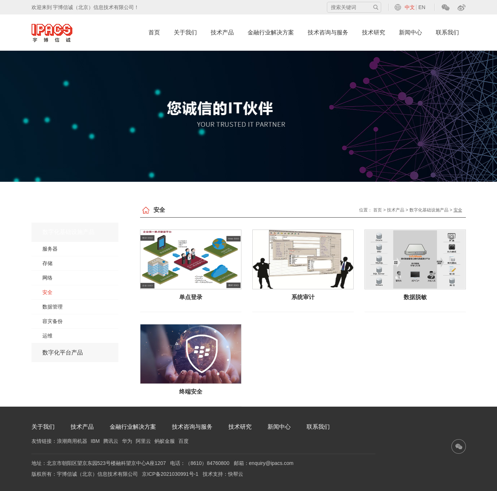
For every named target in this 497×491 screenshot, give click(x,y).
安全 (47, 292)
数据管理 (52, 307)
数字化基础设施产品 (68, 232)
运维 (47, 336)
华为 (127, 441)
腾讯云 (110, 441)
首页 (154, 32)
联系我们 (447, 32)
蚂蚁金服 (165, 441)
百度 (183, 441)
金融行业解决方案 (271, 32)
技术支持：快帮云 (223, 474)
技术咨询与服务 (328, 32)
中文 (410, 7)
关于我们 (185, 32)
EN (421, 7)
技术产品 (222, 32)
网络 (47, 278)
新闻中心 (410, 32)
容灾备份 (52, 321)
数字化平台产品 (62, 352)
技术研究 (373, 32)
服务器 (50, 249)
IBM (95, 441)
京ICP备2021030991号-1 (170, 474)
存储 (47, 263)
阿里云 (143, 441)
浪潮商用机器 (72, 441)
